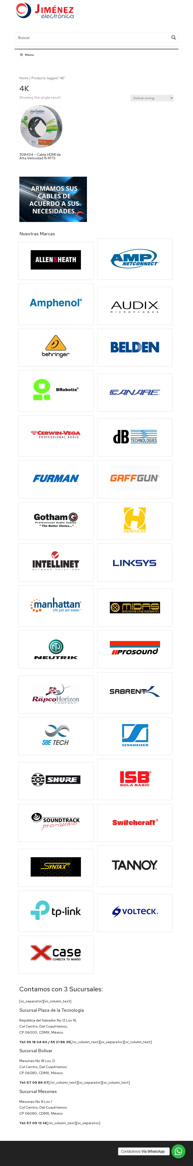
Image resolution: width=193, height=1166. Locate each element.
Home (23, 78)
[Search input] (93, 37)
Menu (27, 55)
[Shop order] (152, 98)
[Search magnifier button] (174, 37)
